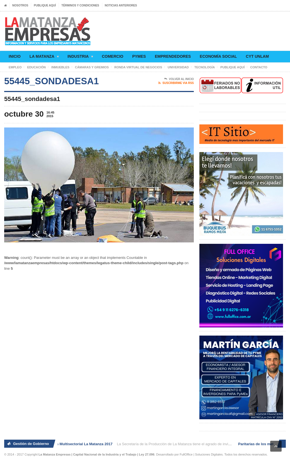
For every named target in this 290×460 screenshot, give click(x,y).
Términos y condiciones (80, 5)
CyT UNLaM (257, 56)
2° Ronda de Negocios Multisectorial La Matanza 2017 (67, 444)
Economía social (218, 56)
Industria (80, 57)
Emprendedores (173, 56)
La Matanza (44, 57)
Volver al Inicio (179, 79)
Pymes (139, 56)
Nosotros (20, 5)
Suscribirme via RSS (176, 83)
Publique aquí (45, 5)
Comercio (112, 56)
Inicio (15, 56)
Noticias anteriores (121, 5)
